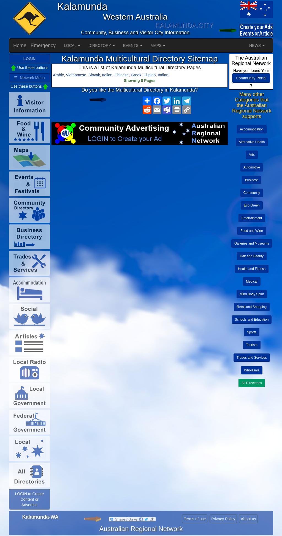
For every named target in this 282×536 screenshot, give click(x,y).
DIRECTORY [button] (101, 45)
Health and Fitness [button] (251, 269)
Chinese (122, 75)
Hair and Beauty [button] (252, 256)
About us (248, 519)
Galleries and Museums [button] (251, 243)
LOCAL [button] (72, 45)
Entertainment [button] (252, 218)
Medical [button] (251, 281)
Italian (107, 75)
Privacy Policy (223, 519)
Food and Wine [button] (251, 231)
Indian (163, 75)
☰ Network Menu (29, 78)
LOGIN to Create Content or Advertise (29, 499)
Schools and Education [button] (252, 319)
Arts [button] (251, 155)
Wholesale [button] (251, 370)
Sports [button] (252, 332)
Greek (136, 75)
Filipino (149, 75)
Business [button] (252, 180)
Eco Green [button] (251, 205)
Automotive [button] (251, 167)
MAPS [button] (158, 45)
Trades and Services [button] (252, 358)
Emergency (43, 45)
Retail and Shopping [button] (252, 307)
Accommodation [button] (252, 129)
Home (19, 45)
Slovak (94, 75)
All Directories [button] (252, 383)
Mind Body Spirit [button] (252, 294)
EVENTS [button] (132, 45)
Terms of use (195, 519)
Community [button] (251, 193)
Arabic (58, 75)
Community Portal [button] (251, 78)
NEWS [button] (257, 45)
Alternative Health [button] (252, 142)
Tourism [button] (251, 345)
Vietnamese (76, 75)
